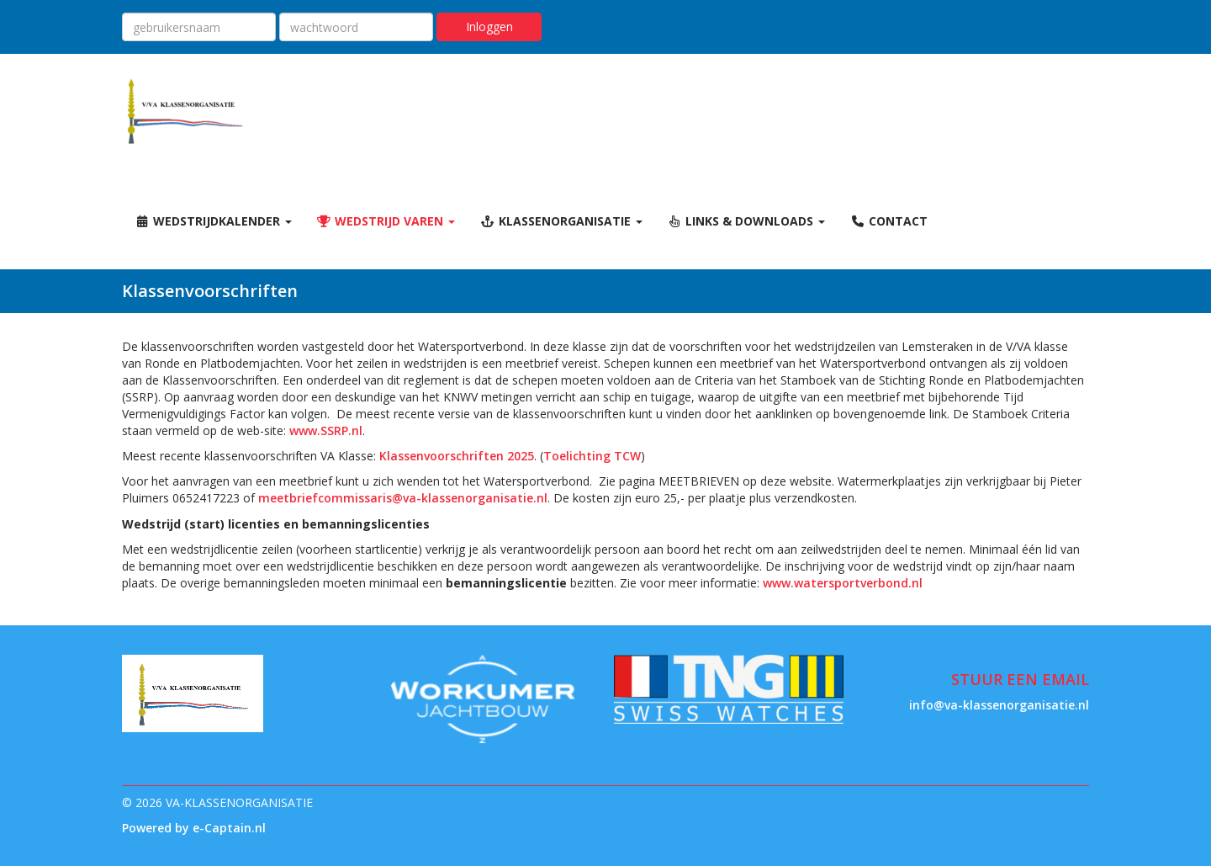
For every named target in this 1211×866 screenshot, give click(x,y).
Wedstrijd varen (386, 221)
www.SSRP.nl (325, 430)
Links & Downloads (747, 221)
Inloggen (489, 27)
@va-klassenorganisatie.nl (402, 498)
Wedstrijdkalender (213, 221)
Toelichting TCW (592, 456)
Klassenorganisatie (561, 221)
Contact (889, 221)
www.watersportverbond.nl (843, 583)
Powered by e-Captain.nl (194, 828)
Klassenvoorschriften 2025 (456, 456)
